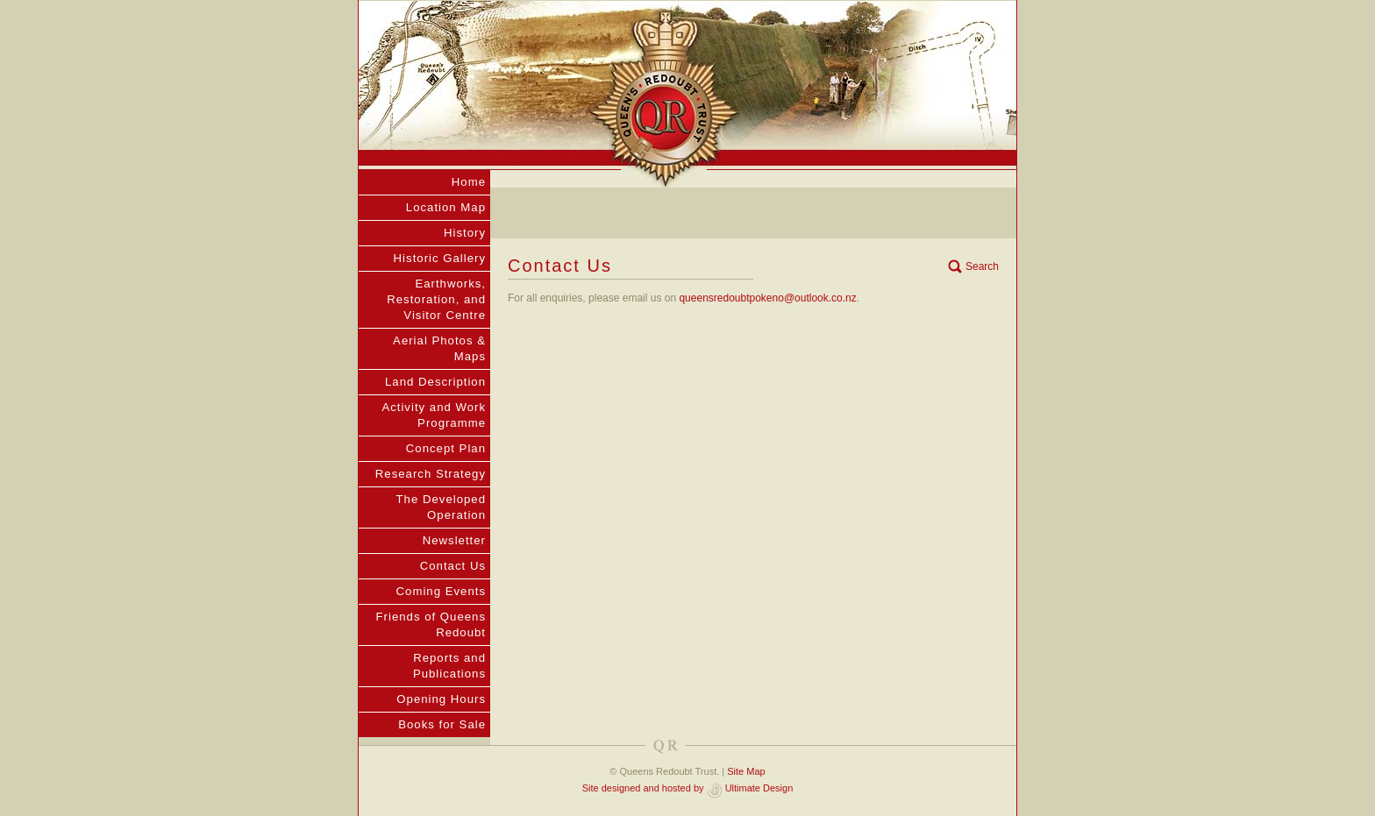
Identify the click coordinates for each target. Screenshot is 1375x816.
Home (469, 181)
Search (982, 266)
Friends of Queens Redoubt (431, 624)
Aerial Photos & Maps (439, 348)
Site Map (746, 771)
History (465, 232)
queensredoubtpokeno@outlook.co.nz (767, 298)
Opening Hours (441, 699)
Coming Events (441, 591)
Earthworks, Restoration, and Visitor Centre (436, 299)
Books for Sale (442, 724)
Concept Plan (446, 448)
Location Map (446, 207)
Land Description (435, 381)
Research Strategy (430, 473)
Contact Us (453, 565)
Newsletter (454, 540)
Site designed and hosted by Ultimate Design (688, 788)
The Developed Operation (441, 507)
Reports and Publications (449, 665)
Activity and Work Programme (433, 415)
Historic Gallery (440, 258)
